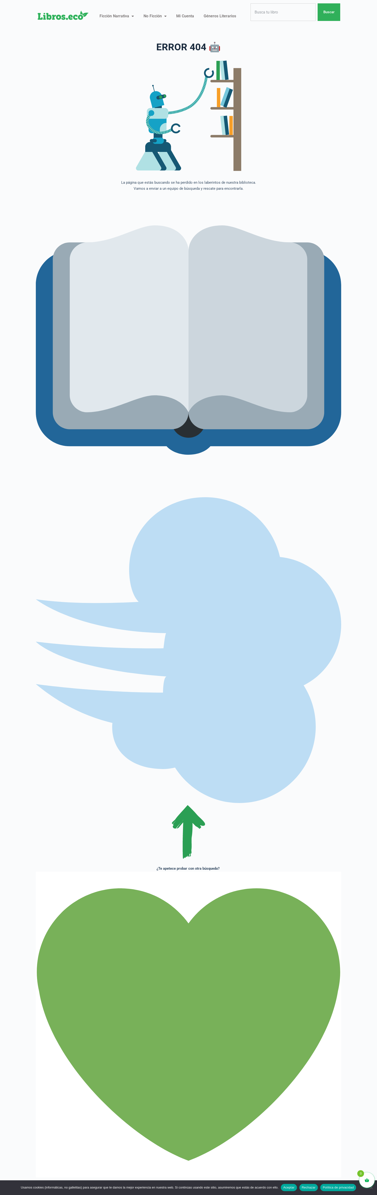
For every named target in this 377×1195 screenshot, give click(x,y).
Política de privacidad (338, 1187)
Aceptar (289, 1187)
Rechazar (309, 1187)
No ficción (155, 16)
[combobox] (283, 12)
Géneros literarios (220, 16)
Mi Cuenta (185, 16)
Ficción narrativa (117, 16)
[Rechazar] (371, 1187)
